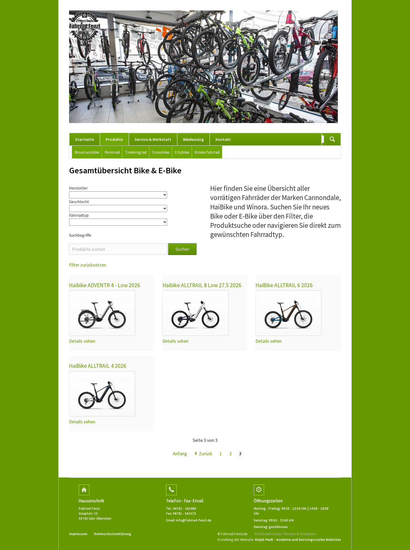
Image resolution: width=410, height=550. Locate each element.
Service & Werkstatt (153, 139)
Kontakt (223, 139)
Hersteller (78, 188)
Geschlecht (79, 201)
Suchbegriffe (80, 235)
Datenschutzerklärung (112, 534)
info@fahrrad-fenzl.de (193, 521)
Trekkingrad (136, 152)
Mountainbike (87, 152)
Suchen (332, 139)
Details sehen (82, 341)
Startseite (84, 139)
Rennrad (112, 152)
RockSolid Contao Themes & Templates (285, 534)
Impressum (78, 534)
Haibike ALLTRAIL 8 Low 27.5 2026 (202, 285)
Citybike (182, 152)
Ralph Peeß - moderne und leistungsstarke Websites (298, 540)
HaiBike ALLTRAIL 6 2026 (284, 285)
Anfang (180, 454)
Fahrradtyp (79, 215)
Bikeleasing (193, 139)
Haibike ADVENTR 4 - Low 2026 (105, 285)
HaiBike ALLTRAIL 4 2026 (98, 366)
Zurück (205, 454)
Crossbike (160, 152)
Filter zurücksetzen (87, 265)
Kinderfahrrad (207, 152)
